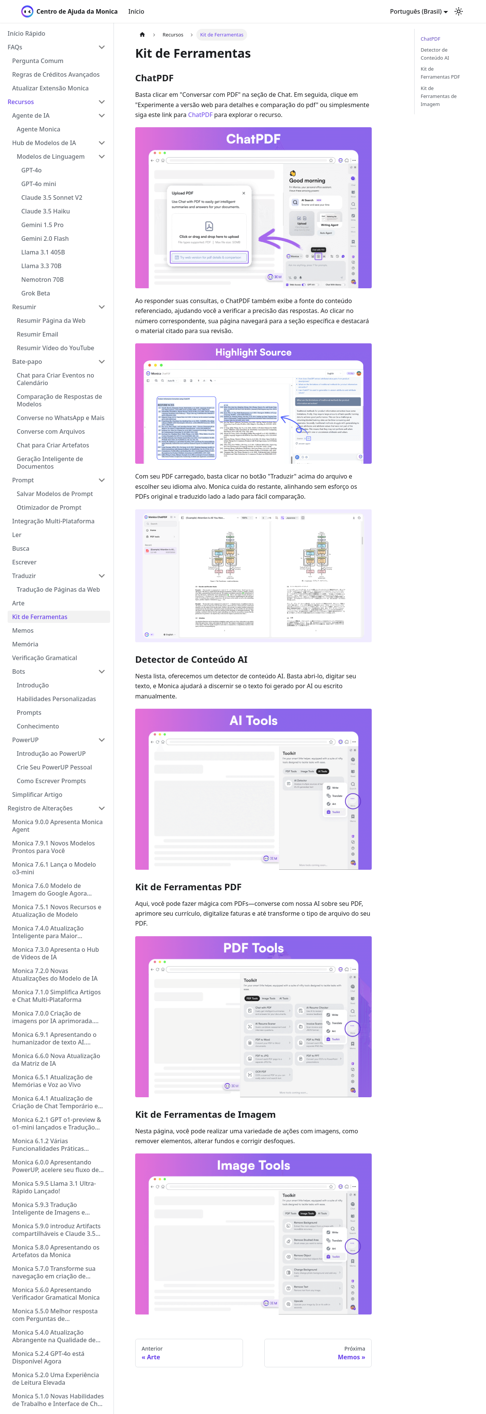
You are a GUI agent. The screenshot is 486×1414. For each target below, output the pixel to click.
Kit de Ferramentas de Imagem (439, 96)
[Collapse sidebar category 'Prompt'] (101, 480)
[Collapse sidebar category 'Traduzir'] (101, 576)
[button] (56, 47)
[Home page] (142, 35)
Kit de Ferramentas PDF (440, 72)
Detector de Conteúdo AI (435, 53)
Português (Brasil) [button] (416, 11)
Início (136, 11)
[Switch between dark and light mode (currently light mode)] (459, 11)
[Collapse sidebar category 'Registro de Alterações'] (101, 808)
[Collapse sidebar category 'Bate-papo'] (101, 361)
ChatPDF (200, 115)
